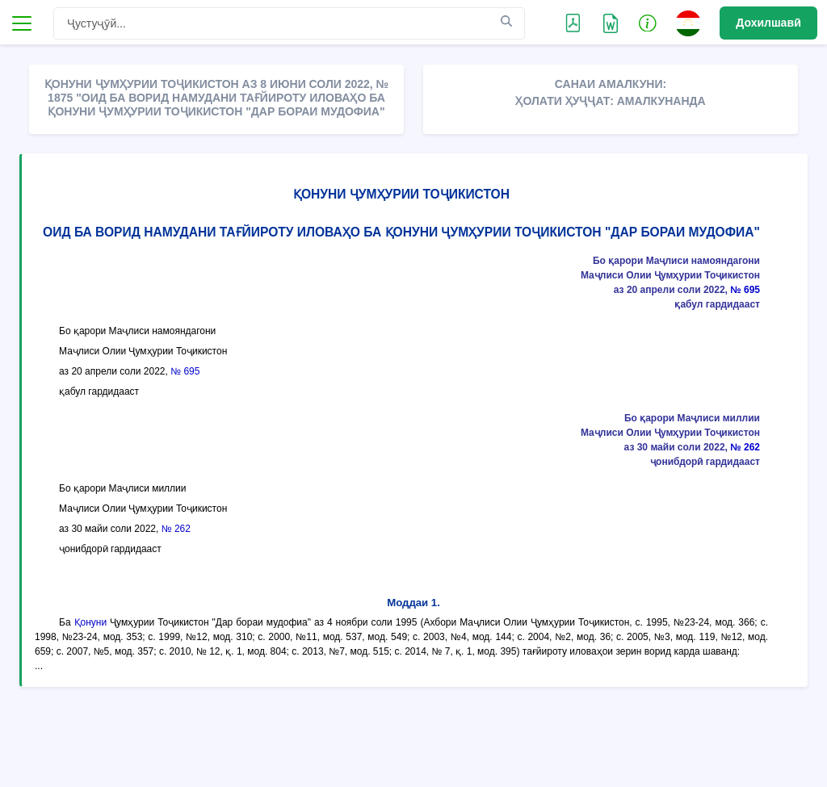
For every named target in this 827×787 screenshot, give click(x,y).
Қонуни (90, 622)
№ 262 (745, 447)
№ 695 (745, 289)
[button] (648, 22)
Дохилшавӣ (768, 22)
